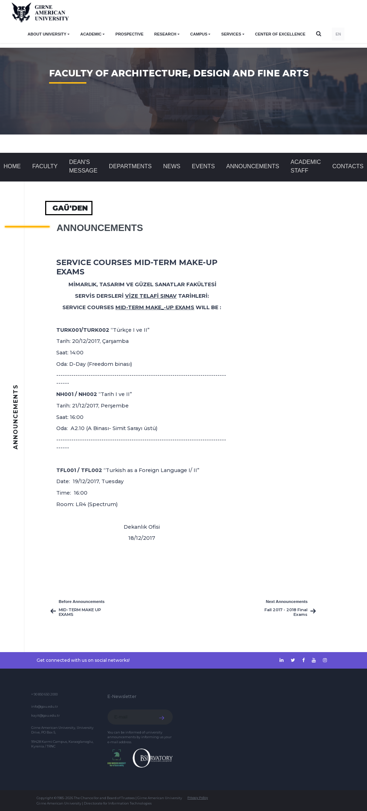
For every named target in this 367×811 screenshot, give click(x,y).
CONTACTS (347, 166)
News (171, 166)
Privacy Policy (197, 798)
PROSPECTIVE (129, 34)
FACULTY (45, 166)
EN (338, 34)
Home (12, 166)
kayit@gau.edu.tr (45, 715)
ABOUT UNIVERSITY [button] (47, 34)
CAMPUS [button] (199, 34)
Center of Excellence (280, 34)
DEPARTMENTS (130, 166)
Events (203, 166)
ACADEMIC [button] (90, 34)
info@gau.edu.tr (44, 706)
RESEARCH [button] (165, 34)
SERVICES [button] (231, 34)
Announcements (252, 166)
